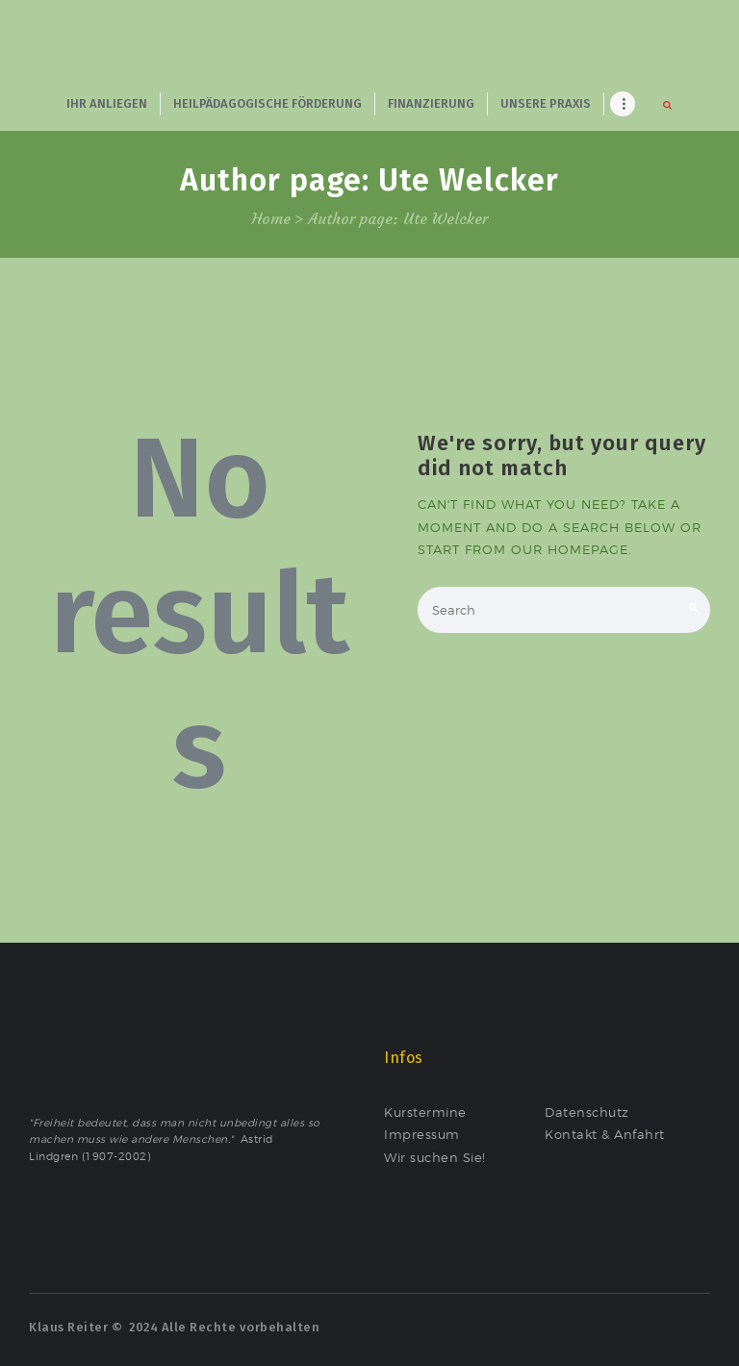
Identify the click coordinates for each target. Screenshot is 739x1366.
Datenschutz (587, 1112)
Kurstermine (425, 1112)
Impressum (422, 1134)
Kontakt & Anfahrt (605, 1134)
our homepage (569, 549)
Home (271, 219)
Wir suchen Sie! (435, 1157)
